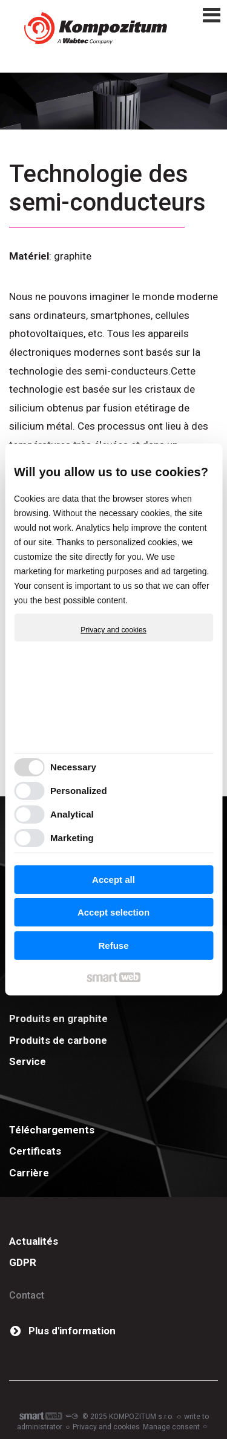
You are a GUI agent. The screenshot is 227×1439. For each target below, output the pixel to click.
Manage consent (171, 1427)
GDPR (22, 1262)
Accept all (113, 879)
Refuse (113, 945)
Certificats (35, 1151)
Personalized (78, 790)
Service (27, 1061)
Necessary (73, 767)
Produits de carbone (58, 1040)
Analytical (72, 814)
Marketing (72, 838)
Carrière (29, 1173)
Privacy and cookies (113, 630)
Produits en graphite (58, 1018)
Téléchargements (51, 1130)
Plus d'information (72, 1331)
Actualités (33, 1241)
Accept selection (113, 912)
